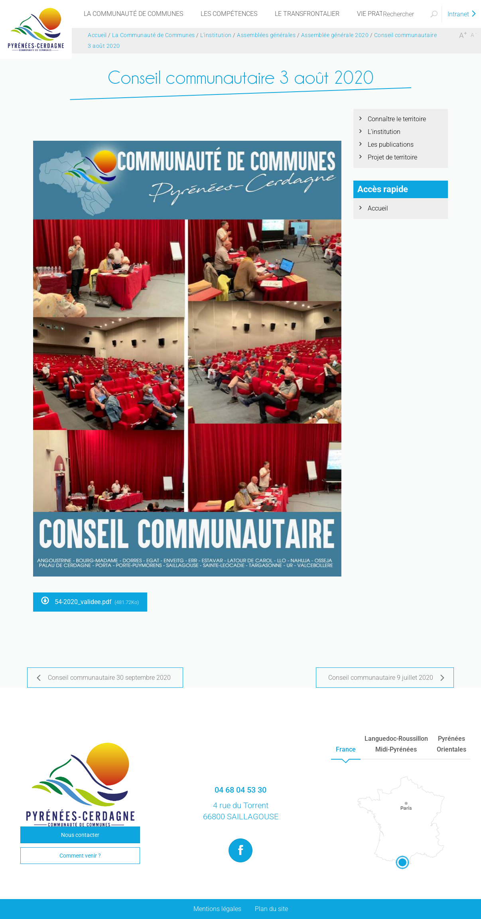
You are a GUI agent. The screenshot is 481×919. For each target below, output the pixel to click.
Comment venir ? (80, 855)
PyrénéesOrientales (451, 744)
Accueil (378, 208)
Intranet (462, 14)
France (346, 749)
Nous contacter (80, 835)
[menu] (133, 14)
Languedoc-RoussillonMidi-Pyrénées (396, 744)
